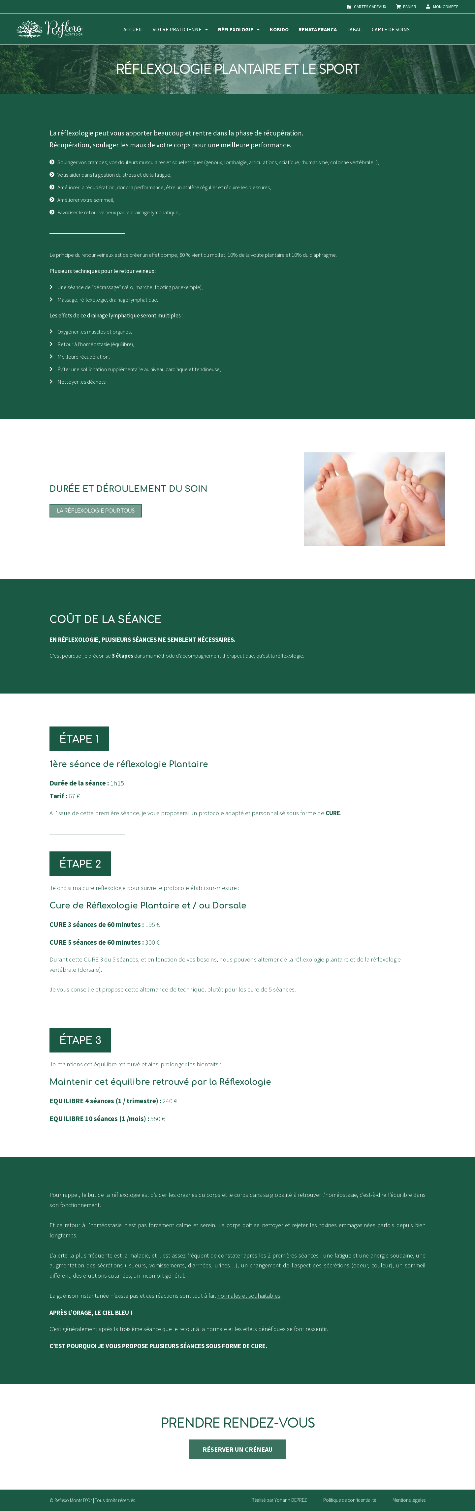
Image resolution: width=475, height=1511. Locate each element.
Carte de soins (391, 29)
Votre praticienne (180, 29)
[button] (79, 738)
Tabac (354, 29)
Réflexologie (239, 29)
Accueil (133, 29)
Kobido (279, 29)
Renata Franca (318, 29)
